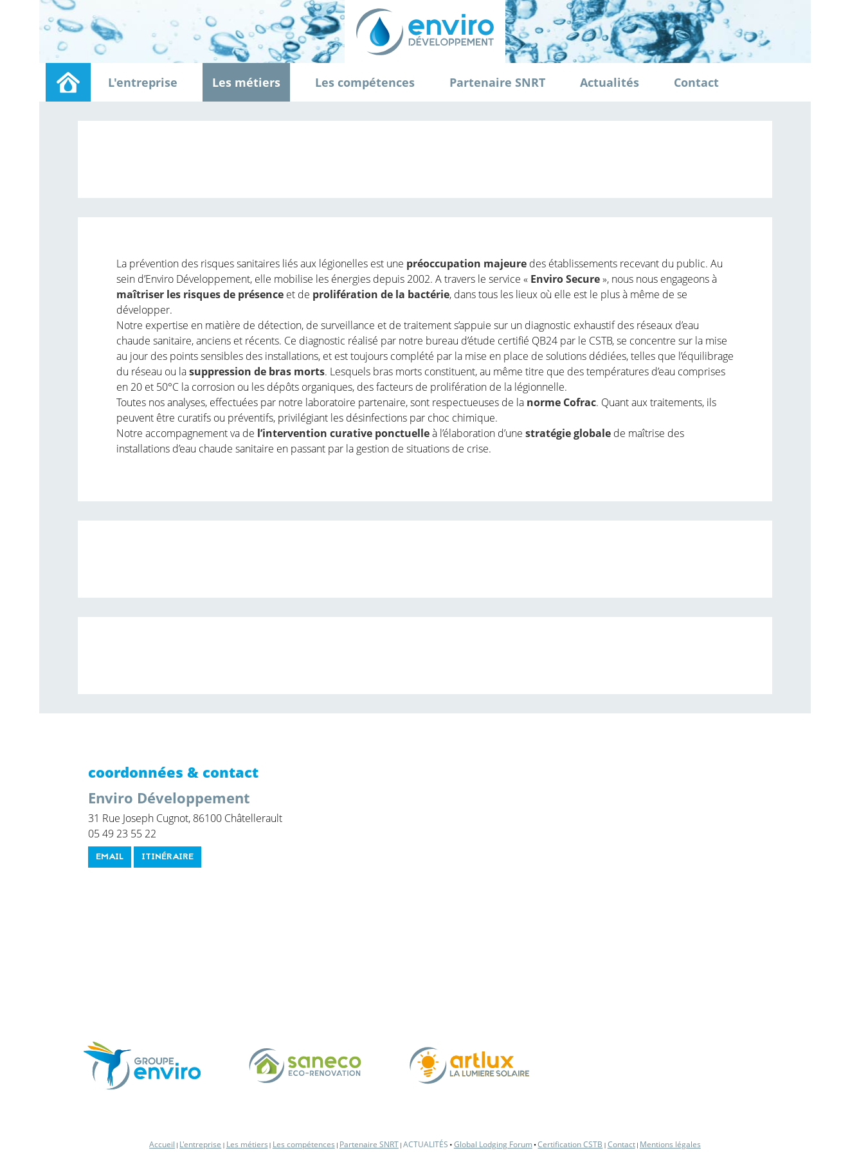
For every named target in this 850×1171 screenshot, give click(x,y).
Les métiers (246, 82)
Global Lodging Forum (493, 1144)
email (109, 857)
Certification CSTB (570, 1144)
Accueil (162, 1144)
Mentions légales (670, 1144)
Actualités (609, 82)
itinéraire (167, 857)
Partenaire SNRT (497, 82)
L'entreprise (142, 82)
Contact (696, 82)
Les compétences (365, 82)
